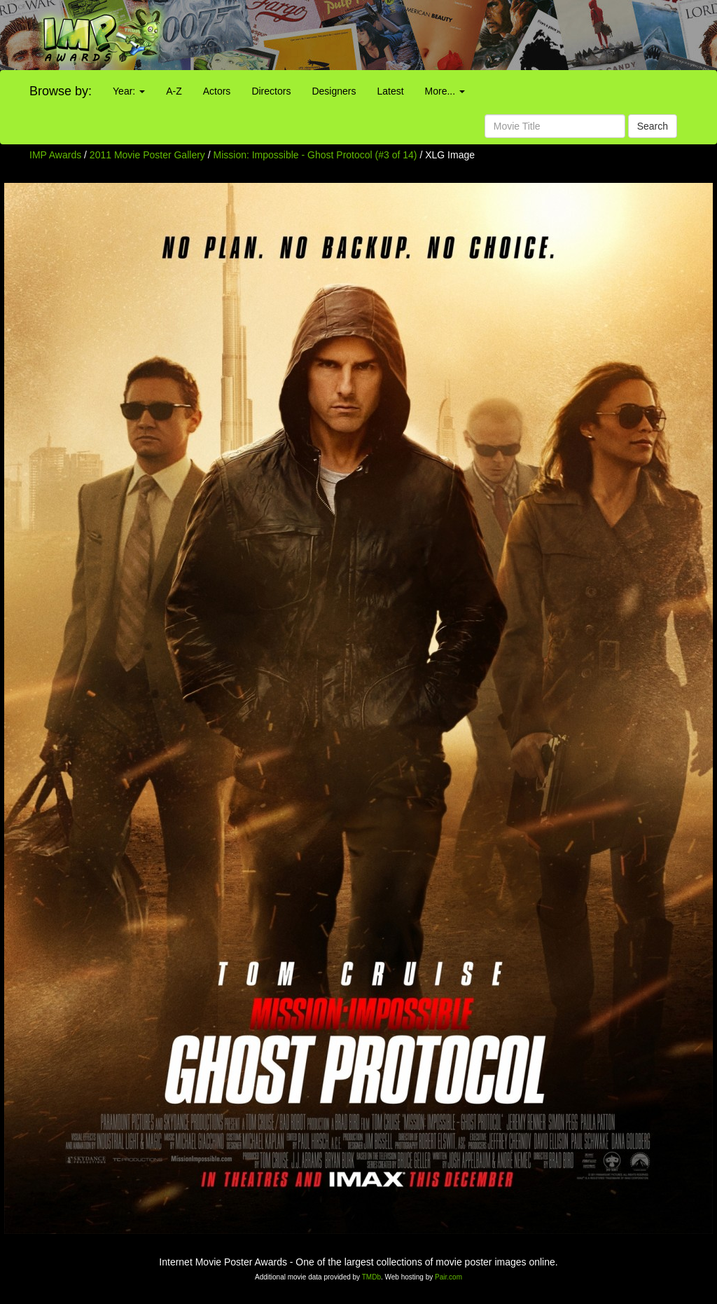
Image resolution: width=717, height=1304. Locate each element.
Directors (271, 91)
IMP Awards (55, 154)
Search (652, 126)
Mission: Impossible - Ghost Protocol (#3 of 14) (315, 154)
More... (445, 91)
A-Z (174, 91)
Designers (334, 91)
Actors (217, 91)
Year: (129, 91)
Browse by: (60, 91)
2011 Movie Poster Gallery (147, 154)
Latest (390, 91)
